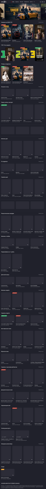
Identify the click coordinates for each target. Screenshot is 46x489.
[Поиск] (40, 2)
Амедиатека (26, 1)
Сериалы (17, 1)
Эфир (13, 1)
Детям (31, 1)
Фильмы (21, 1)
